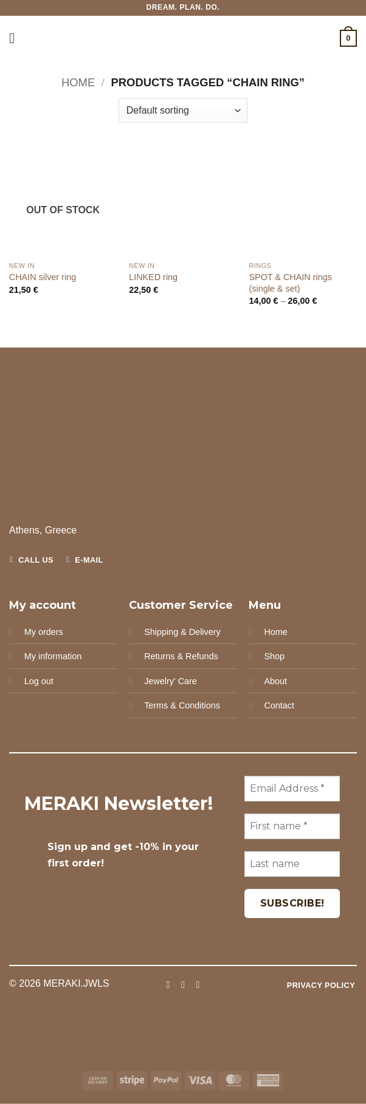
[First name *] (292, 826)
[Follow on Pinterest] (197, 984)
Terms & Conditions (182, 705)
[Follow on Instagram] (183, 984)
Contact (279, 705)
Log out (39, 681)
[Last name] (292, 864)
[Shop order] (183, 110)
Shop (274, 656)
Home (78, 82)
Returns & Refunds (181, 656)
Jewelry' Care (170, 681)
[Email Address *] (292, 788)
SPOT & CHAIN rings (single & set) (290, 282)
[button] (16, 38)
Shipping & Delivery (182, 632)
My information (52, 656)
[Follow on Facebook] (168, 984)
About (275, 681)
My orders (43, 632)
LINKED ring (153, 277)
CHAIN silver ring (42, 277)
